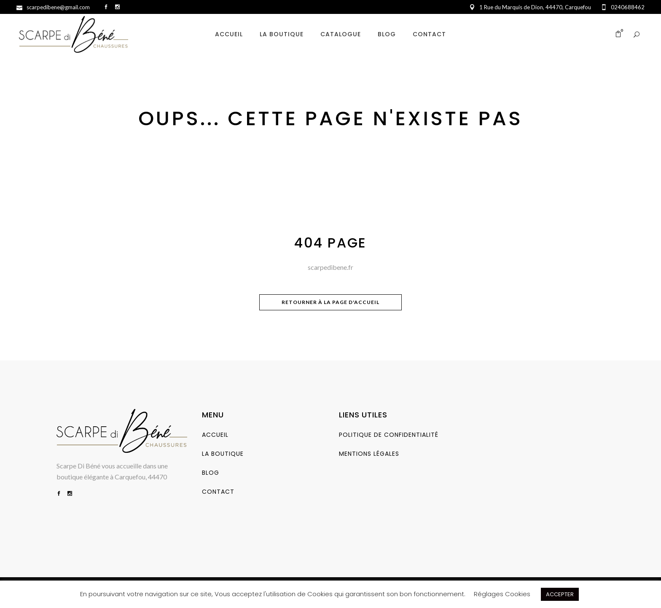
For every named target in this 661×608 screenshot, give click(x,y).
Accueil (215, 434)
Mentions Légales (369, 453)
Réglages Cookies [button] (502, 593)
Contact (218, 491)
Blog (210, 472)
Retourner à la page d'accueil (330, 302)
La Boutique (223, 453)
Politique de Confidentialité (388, 434)
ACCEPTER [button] (560, 594)
